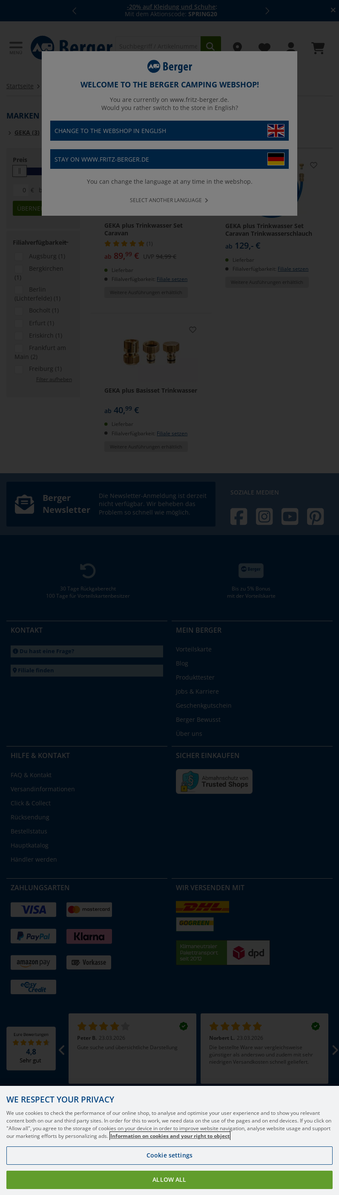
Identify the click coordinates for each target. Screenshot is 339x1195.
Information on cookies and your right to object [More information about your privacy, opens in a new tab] (170, 1162)
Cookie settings (169, 1182)
